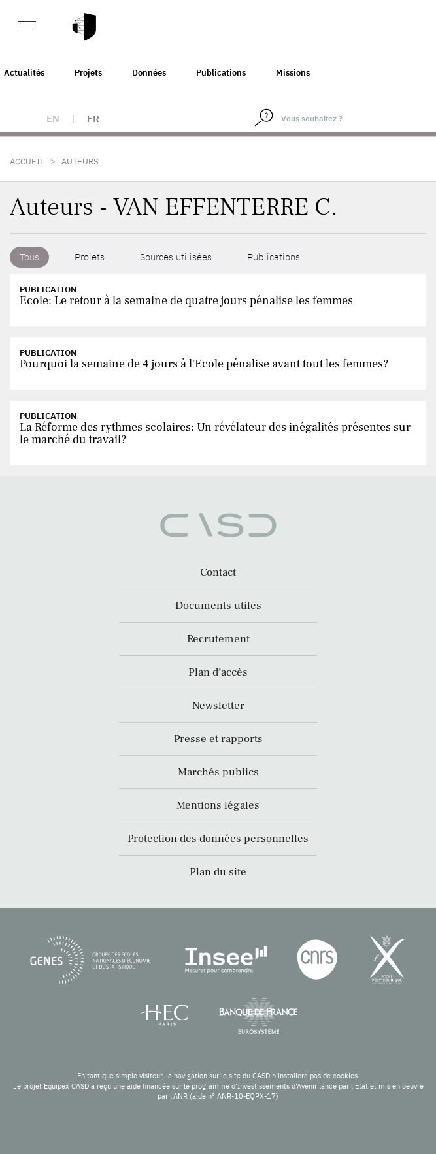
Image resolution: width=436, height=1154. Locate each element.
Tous (29, 257)
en (52, 118)
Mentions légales (218, 805)
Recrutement (218, 639)
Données (149, 73)
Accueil (27, 161)
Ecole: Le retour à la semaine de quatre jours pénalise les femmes (186, 300)
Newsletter (218, 705)
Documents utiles (218, 606)
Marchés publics (218, 772)
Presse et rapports (218, 739)
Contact (218, 572)
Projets (88, 73)
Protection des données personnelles (218, 839)
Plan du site (218, 872)
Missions (293, 73)
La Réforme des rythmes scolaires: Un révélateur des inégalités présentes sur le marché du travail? (215, 433)
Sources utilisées (176, 257)
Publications (221, 73)
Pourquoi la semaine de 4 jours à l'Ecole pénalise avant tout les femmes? (204, 363)
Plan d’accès (218, 672)
